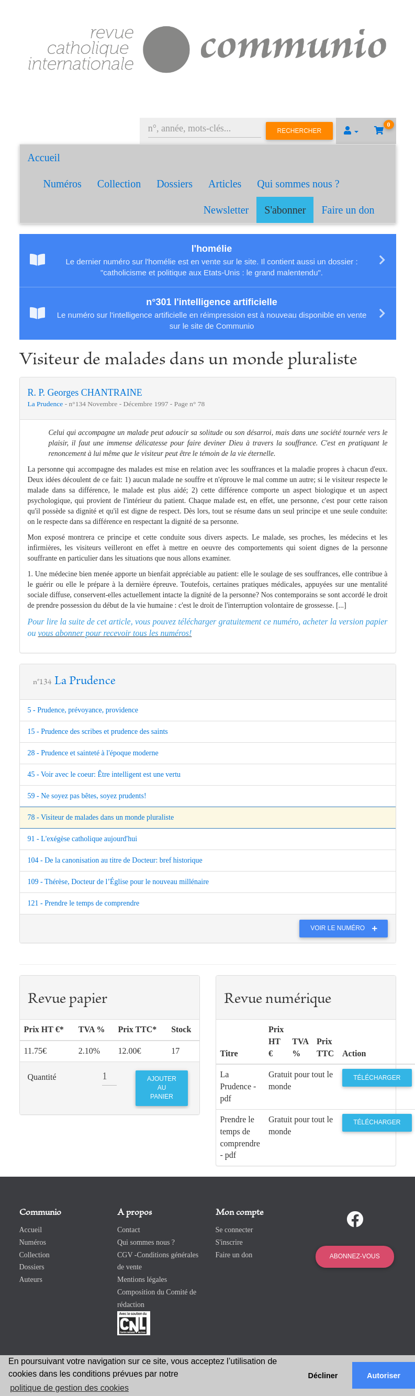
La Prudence (46, 404)
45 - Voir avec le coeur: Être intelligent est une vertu (104, 774)
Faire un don (347, 210)
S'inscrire (229, 1242)
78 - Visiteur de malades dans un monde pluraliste (101, 817)
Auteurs (30, 1279)
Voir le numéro (346, 928)
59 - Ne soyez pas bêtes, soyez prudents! (87, 796)
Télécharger (376, 1077)
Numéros (62, 183)
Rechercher (299, 131)
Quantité (42, 1077)
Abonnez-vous (355, 1256)
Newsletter (226, 210)
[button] (351, 131)
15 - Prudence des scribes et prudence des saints (98, 731)
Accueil (44, 157)
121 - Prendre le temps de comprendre (84, 903)
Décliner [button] (323, 1375)
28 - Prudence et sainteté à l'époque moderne (93, 753)
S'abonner (285, 210)
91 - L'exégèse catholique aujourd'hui (83, 839)
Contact (128, 1230)
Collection (119, 183)
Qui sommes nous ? (298, 183)
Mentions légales (142, 1279)
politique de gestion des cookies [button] (69, 1387)
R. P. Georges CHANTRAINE (85, 392)
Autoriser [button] (383, 1375)
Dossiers (174, 183)
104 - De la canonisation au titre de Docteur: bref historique (115, 860)
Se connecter (234, 1230)
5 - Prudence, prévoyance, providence (83, 710)
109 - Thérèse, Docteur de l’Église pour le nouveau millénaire (118, 882)
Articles (224, 183)
